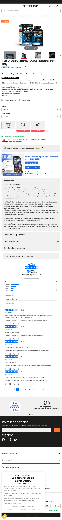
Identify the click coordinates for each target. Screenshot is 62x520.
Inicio (3, 16)
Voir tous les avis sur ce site (31, 278)
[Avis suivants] (48, 389)
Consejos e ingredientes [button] (14, 235)
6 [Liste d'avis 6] (37, 389)
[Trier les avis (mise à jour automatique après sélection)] (31, 299)
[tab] (31, 181)
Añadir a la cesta (31, 515)
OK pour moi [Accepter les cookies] (37, 510)
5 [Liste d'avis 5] (33, 389)
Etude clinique (26, 100)
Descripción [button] (9, 181)
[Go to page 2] (31, 414)
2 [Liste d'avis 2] (21, 389)
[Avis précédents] (14, 389)
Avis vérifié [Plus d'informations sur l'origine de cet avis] (9, 312)
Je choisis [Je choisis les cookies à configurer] (23, 510)
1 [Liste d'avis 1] (17, 389)
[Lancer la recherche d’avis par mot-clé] (56, 303)
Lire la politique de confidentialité (13, 503)
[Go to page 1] (29, 414)
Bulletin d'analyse (10, 100)
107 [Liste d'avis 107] (43, 389)
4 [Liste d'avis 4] (29, 389)
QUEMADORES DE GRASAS (25, 16)
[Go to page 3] (32, 414)
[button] (4, 516)
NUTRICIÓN (11, 16)
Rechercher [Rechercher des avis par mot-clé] (30, 303)
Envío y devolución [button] (12, 241)
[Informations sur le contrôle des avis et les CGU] (41, 274)
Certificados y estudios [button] (14, 248)
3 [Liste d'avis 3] (25, 389)
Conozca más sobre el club (14, 141)
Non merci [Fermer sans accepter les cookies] (9, 510)
